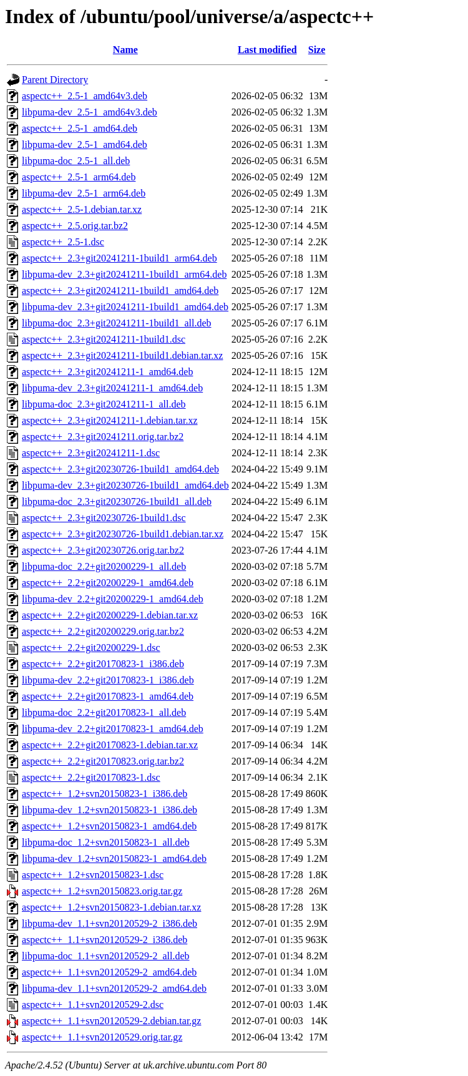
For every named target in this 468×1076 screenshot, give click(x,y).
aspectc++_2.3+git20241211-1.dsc (91, 453)
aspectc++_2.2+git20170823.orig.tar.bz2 (103, 761)
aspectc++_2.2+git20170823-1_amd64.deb (107, 696)
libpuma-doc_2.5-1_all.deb (76, 160)
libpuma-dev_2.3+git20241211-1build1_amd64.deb (125, 306)
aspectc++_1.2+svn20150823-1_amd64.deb (109, 826)
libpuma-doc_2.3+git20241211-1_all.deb (104, 404)
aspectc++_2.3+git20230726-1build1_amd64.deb (120, 469)
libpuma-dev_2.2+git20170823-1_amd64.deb (112, 728)
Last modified (267, 49)
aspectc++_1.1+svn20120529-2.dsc (92, 1004)
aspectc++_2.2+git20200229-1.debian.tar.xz (110, 615)
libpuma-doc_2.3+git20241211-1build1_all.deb (117, 323)
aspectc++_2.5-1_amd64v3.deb (84, 95)
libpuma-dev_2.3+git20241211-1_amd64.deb (112, 388)
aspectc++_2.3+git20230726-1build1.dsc (104, 517)
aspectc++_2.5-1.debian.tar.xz (82, 209)
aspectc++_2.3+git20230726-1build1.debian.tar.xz (122, 534)
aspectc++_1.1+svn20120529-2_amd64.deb (109, 972)
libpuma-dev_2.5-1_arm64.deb (83, 193)
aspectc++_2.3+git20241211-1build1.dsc (103, 339)
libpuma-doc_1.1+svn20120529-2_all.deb (106, 956)
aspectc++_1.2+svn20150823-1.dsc (92, 874)
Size (317, 49)
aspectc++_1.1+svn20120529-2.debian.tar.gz (111, 1020)
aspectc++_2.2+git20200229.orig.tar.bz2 (103, 631)
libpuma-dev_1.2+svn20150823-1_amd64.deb (114, 858)
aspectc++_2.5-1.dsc (63, 242)
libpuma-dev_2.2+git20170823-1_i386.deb (108, 680)
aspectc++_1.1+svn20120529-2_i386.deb (104, 939)
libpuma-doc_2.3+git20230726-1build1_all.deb (117, 501)
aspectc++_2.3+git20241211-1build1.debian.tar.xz (122, 355)
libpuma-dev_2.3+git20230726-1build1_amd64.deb (125, 485)
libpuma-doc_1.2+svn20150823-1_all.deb (106, 842)
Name (125, 49)
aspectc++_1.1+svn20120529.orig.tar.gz (102, 1037)
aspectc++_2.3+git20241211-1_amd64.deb (107, 371)
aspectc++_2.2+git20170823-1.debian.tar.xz (110, 745)
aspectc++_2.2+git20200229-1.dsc (91, 647)
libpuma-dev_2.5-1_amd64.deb (84, 144)
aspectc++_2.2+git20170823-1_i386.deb (103, 663)
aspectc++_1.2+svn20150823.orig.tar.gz (102, 891)
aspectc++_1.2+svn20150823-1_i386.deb (104, 793)
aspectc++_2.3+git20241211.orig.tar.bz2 (102, 436)
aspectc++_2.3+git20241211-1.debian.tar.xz (110, 420)
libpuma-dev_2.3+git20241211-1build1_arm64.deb (124, 274)
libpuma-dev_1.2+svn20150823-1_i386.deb (109, 810)
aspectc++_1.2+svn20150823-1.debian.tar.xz (111, 907)
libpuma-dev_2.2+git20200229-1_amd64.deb (112, 599)
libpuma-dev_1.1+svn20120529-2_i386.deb (109, 923)
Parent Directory (55, 79)
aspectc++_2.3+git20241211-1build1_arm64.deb (119, 258)
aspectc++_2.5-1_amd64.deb (79, 128)
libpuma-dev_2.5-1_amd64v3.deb (89, 112)
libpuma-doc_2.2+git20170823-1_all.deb (104, 712)
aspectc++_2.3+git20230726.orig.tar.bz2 (103, 550)
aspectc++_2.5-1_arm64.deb (78, 177)
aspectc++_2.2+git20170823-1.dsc (91, 777)
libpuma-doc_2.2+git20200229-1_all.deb (104, 566)
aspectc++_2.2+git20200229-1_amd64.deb (107, 582)
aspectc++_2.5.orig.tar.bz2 (75, 225)
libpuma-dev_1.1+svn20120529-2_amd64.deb (114, 988)
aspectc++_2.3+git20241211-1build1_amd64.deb (120, 290)
